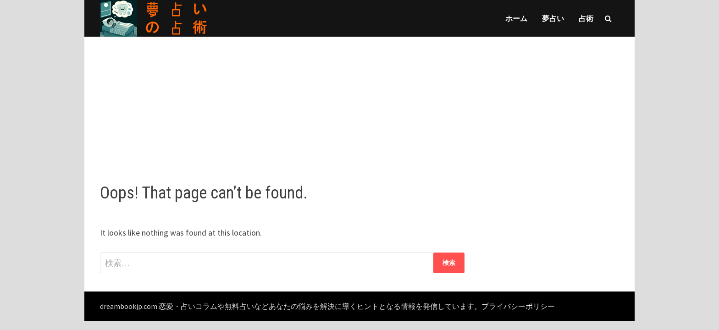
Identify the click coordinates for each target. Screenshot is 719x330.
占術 (586, 18)
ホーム (516, 18)
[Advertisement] (359, 101)
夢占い (553, 18)
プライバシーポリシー (518, 306)
